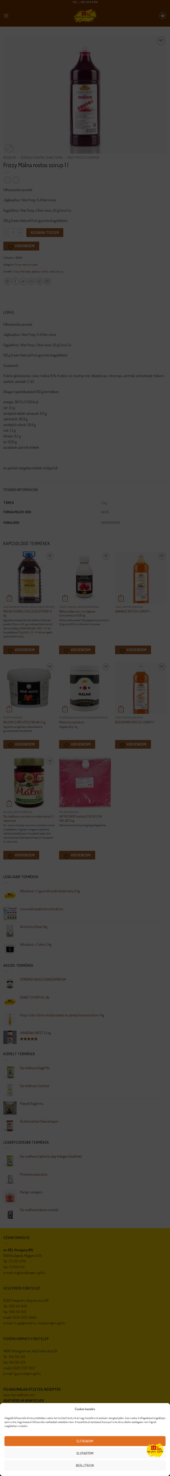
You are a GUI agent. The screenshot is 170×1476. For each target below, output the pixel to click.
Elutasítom (85, 1453)
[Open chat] (155, 1450)
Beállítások (85, 1465)
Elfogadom (85, 1441)
